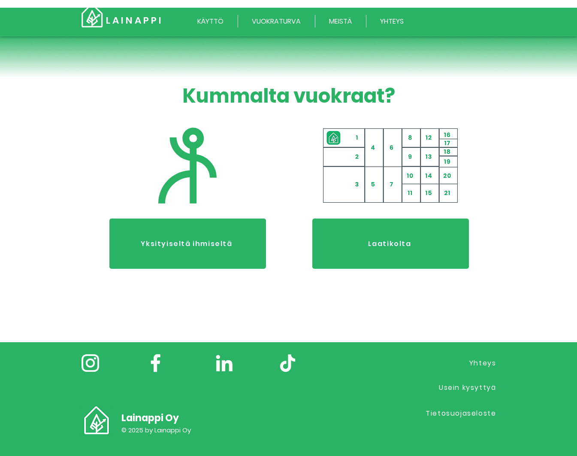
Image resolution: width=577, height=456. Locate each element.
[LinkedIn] (224, 363)
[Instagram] (90, 363)
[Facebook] (155, 363)
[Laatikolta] (390, 244)
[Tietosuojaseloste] (454, 413)
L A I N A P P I (133, 20)
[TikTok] (287, 363)
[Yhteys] (454, 363)
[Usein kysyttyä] (454, 387)
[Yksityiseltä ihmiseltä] (187, 244)
